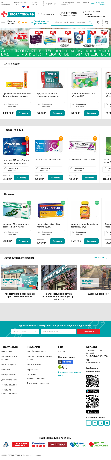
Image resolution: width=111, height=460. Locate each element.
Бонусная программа (98, 3)
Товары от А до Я (9, 385)
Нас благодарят (8, 365)
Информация (51, 4)
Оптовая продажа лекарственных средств (75, 3)
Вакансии (5, 370)
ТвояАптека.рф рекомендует (39, 22)
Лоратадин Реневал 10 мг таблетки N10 (83, 95)
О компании (5, 3)
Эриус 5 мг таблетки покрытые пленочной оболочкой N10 (48, 95)
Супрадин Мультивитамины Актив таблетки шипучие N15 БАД (17, 95)
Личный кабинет (34, 365)
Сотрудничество (9, 375)
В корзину (23, 113)
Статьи (61, 351)
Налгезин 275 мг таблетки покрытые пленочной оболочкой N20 (16, 161)
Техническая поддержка (38, 383)
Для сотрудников (9, 380)
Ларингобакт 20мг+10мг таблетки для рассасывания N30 (49, 225)
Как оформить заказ (20, 3)
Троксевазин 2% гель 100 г (82, 159)
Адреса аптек (35, 3)
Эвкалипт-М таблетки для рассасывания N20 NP (16, 225)
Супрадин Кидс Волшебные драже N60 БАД (84, 225)
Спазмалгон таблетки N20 (48, 159)
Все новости (100, 258)
